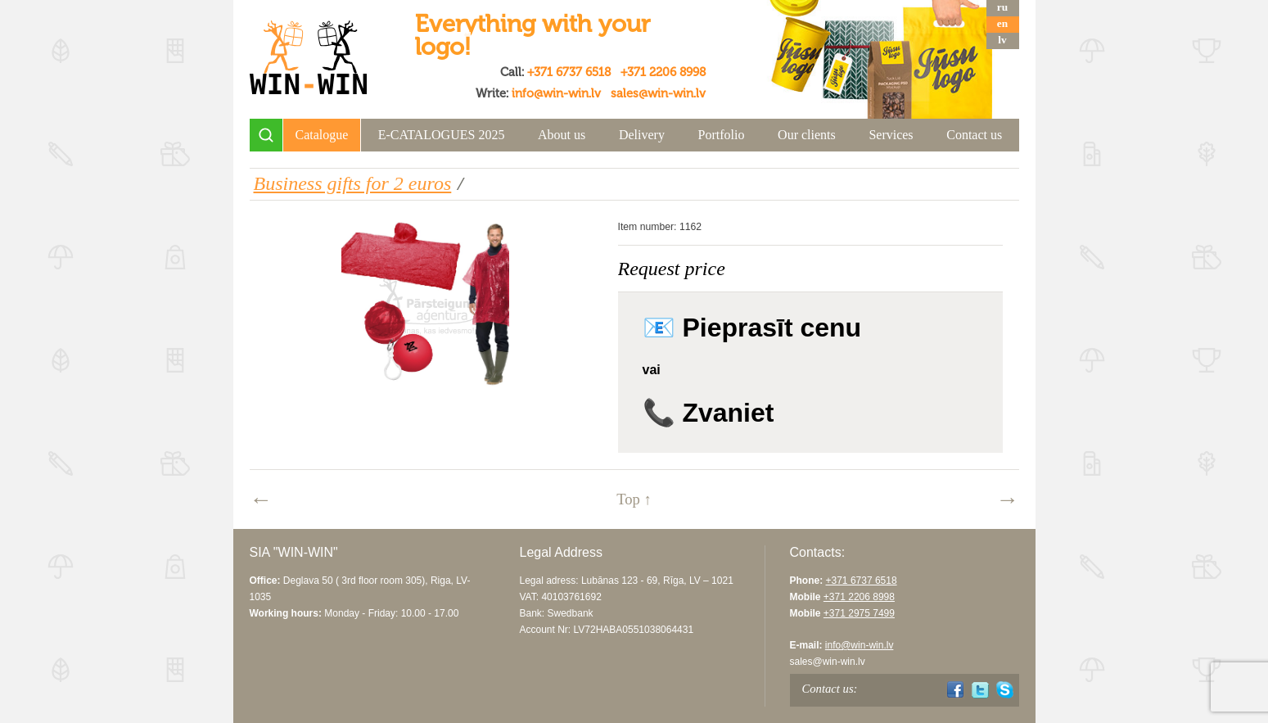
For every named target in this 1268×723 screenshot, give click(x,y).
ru (1002, 7)
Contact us (974, 135)
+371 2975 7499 (859, 613)
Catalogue (322, 135)
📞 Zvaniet (708, 412)
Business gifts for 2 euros (353, 183)
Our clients (807, 135)
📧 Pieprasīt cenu (752, 327)
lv (1002, 40)
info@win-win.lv (556, 93)
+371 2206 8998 (663, 72)
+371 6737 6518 (569, 72)
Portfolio (721, 135)
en (1002, 23)
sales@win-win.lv (658, 93)
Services (891, 135)
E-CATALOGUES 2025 (441, 135)
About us (561, 135)
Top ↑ (634, 499)
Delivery (642, 135)
